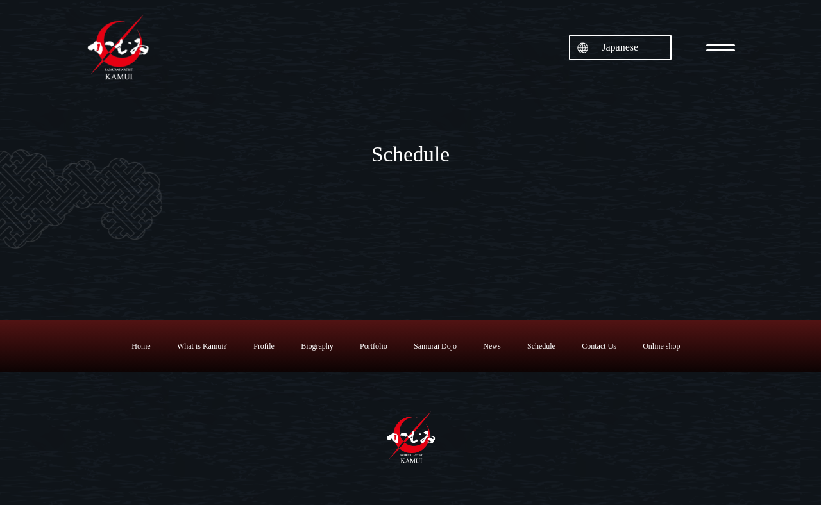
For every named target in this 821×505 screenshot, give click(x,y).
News (491, 346)
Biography (317, 346)
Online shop (661, 346)
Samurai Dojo (435, 346)
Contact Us (599, 346)
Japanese (620, 47)
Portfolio (373, 346)
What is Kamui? (202, 346)
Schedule (541, 346)
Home (140, 346)
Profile (264, 346)
